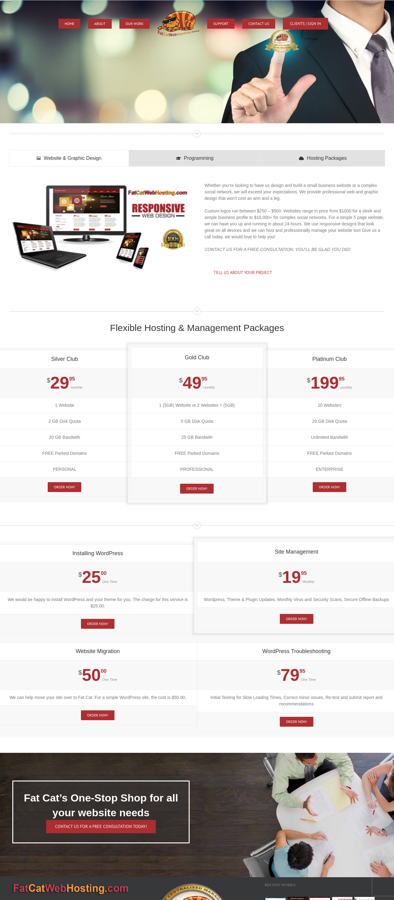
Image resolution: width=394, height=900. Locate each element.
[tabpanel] (197, 232)
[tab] (69, 158)
